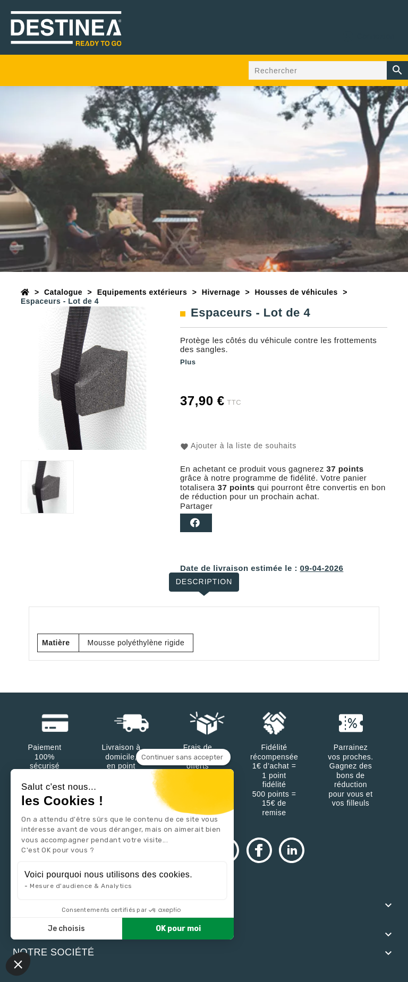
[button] (18, 964)
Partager (196, 523)
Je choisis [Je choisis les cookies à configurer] (66, 928)
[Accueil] (25, 292)
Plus (188, 362)
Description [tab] (204, 581)
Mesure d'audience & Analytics (81, 886)
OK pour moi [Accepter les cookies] (178, 928)
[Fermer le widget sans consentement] (183, 757)
